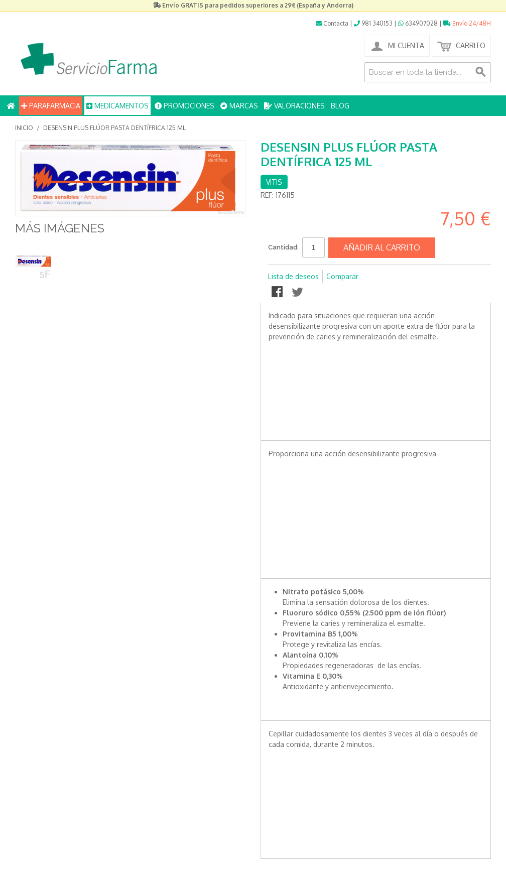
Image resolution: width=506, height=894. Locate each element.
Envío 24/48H (467, 23)
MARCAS (239, 105)
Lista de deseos (293, 276)
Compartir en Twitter (298, 292)
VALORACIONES (294, 105)
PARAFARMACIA (50, 105)
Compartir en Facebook (278, 292)
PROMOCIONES (184, 105)
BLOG (340, 105)
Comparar (342, 276)
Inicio (24, 128)
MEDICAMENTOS (117, 105)
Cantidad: (283, 247)
